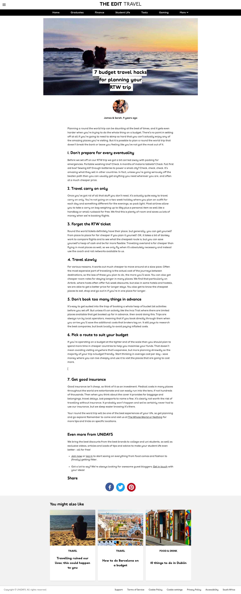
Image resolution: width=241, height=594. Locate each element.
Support (119, 590)
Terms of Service (135, 590)
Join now (76, 456)
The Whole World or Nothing (145, 417)
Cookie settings (175, 590)
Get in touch (160, 467)
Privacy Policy (194, 590)
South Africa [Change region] (229, 590)
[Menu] (4, 5)
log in (89, 456)
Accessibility (212, 590)
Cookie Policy (155, 590)
